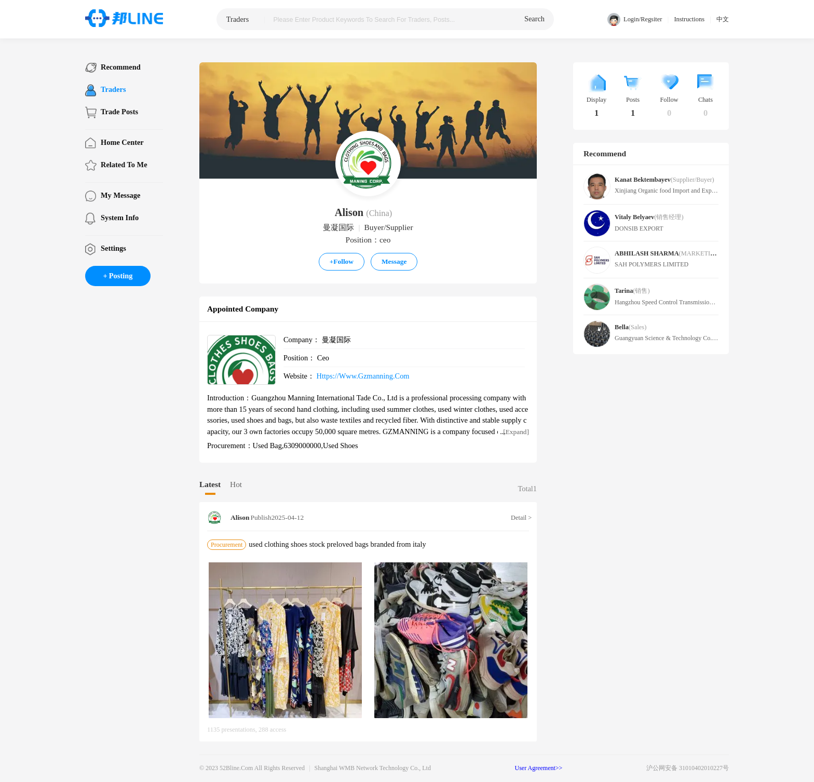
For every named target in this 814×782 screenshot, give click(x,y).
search (534, 19)
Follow (342, 261)
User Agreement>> (539, 768)
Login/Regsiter (634, 19)
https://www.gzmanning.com (363, 376)
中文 (722, 19)
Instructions (689, 19)
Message (394, 261)
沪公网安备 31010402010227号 (687, 768)
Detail (520, 517)
